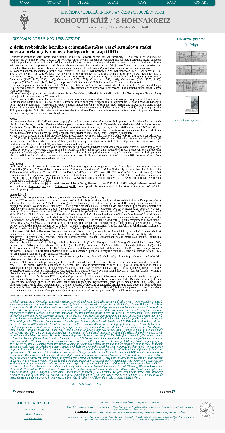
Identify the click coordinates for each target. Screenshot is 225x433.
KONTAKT (201, 2)
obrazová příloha (24, 391)
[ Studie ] (42, 409)
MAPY (141, 2)
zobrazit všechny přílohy (189, 120)
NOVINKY (54, 2)
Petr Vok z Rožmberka (58, 146)
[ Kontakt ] (37, 418)
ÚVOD (24, 2)
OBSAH (112, 2)
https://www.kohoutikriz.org (162, 419)
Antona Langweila (65, 186)
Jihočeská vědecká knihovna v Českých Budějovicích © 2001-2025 (130, 402)
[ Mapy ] (38, 414)
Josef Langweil (37, 186)
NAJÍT (171, 2)
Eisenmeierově (85, 324)
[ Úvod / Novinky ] (28, 409)
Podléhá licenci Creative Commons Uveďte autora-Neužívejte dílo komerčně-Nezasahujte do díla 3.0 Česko (130, 412)
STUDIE (83, 2)
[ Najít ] (28, 418)
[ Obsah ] (29, 414)
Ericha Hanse (132, 301)
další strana (166, 391)
